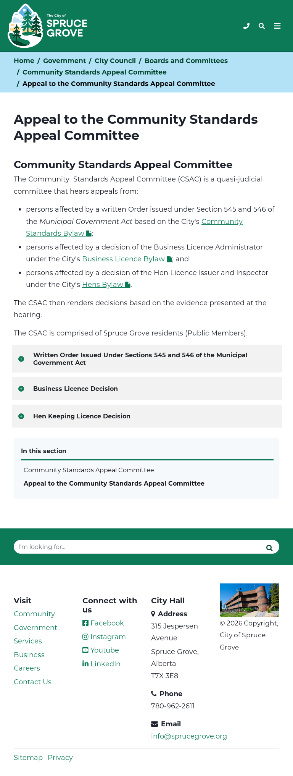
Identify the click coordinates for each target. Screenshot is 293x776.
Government (64, 60)
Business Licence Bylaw (127, 258)
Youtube (100, 649)
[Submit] (269, 548)
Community (34, 613)
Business (29, 654)
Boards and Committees (186, 60)
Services (28, 640)
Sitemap (28, 757)
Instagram (104, 636)
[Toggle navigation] (261, 26)
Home (24, 60)
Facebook (103, 622)
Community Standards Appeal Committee (95, 72)
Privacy (60, 757)
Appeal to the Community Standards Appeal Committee (114, 483)
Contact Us (33, 681)
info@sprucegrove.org (189, 735)
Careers (27, 667)
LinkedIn (101, 663)
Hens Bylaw (106, 284)
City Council (115, 60)
